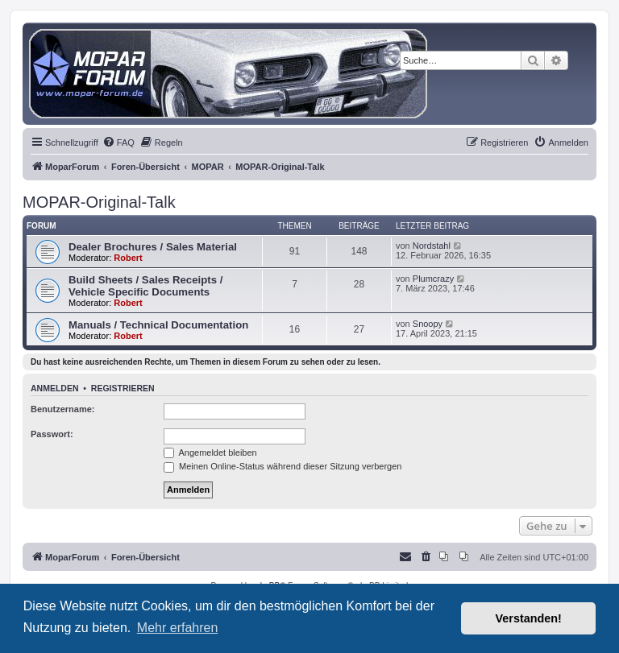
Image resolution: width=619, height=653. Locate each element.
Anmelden (55, 388)
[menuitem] (118, 142)
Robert (128, 257)
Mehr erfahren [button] (177, 627)
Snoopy (427, 324)
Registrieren (123, 388)
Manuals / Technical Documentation (158, 325)
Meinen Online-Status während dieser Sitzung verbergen (282, 466)
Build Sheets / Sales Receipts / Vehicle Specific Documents (145, 286)
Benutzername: (62, 409)
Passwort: (52, 434)
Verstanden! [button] (529, 618)
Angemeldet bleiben (210, 452)
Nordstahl (432, 245)
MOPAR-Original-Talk (99, 202)
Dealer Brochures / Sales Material (153, 247)
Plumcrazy (433, 278)
